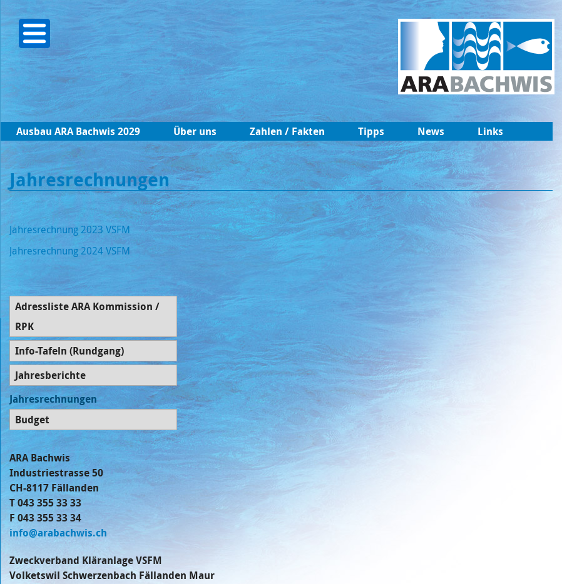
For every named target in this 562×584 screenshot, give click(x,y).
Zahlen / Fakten (287, 131)
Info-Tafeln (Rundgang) (69, 351)
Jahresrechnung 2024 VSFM (69, 251)
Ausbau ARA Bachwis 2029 (78, 131)
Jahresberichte (50, 375)
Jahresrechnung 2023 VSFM (69, 229)
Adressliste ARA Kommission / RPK (87, 316)
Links (490, 131)
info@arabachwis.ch (58, 533)
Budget (32, 419)
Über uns (195, 131)
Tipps (371, 131)
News (430, 131)
